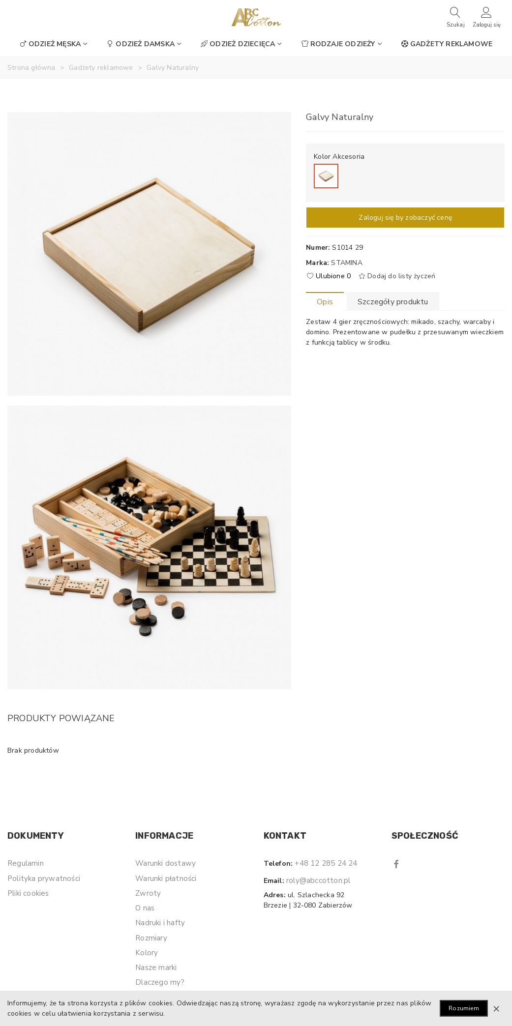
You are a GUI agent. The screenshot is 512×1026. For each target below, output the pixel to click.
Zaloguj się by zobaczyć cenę (405, 217)
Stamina (346, 262)
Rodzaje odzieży (338, 44)
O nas (144, 908)
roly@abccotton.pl (318, 880)
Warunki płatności (165, 878)
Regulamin (25, 863)
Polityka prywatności (43, 878)
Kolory (146, 953)
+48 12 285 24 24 (326, 863)
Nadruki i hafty (160, 923)
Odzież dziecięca (238, 44)
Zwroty (148, 893)
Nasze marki (156, 967)
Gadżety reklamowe (446, 44)
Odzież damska (141, 44)
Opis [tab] (325, 301)
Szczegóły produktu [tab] (393, 301)
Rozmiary (151, 938)
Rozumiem (464, 1008)
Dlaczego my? (159, 982)
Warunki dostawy (165, 863)
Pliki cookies (28, 893)
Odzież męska (50, 44)
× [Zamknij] (496, 1008)
